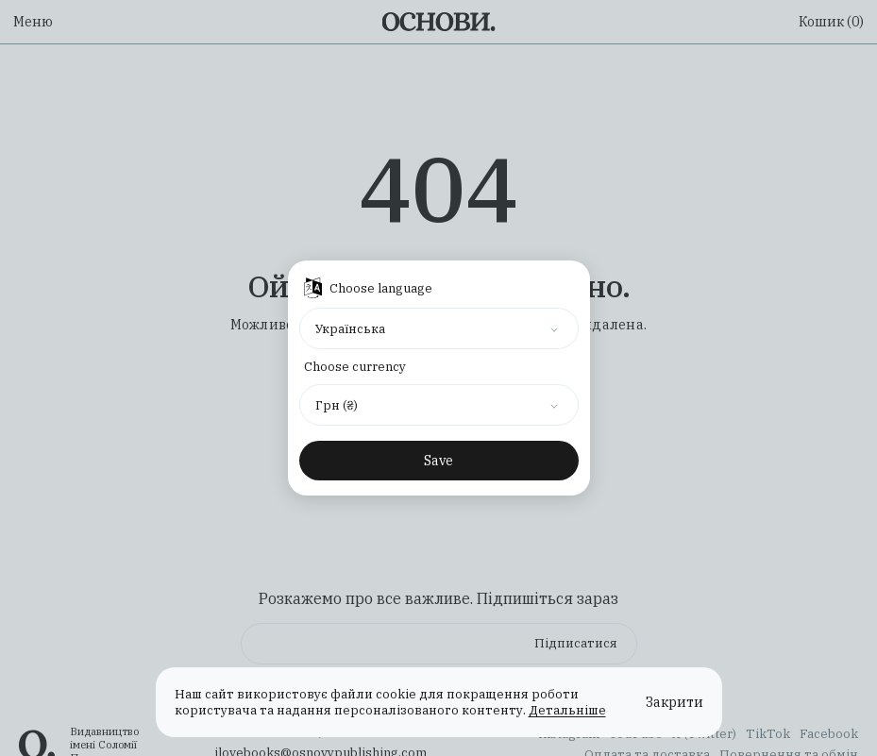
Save (439, 460)
